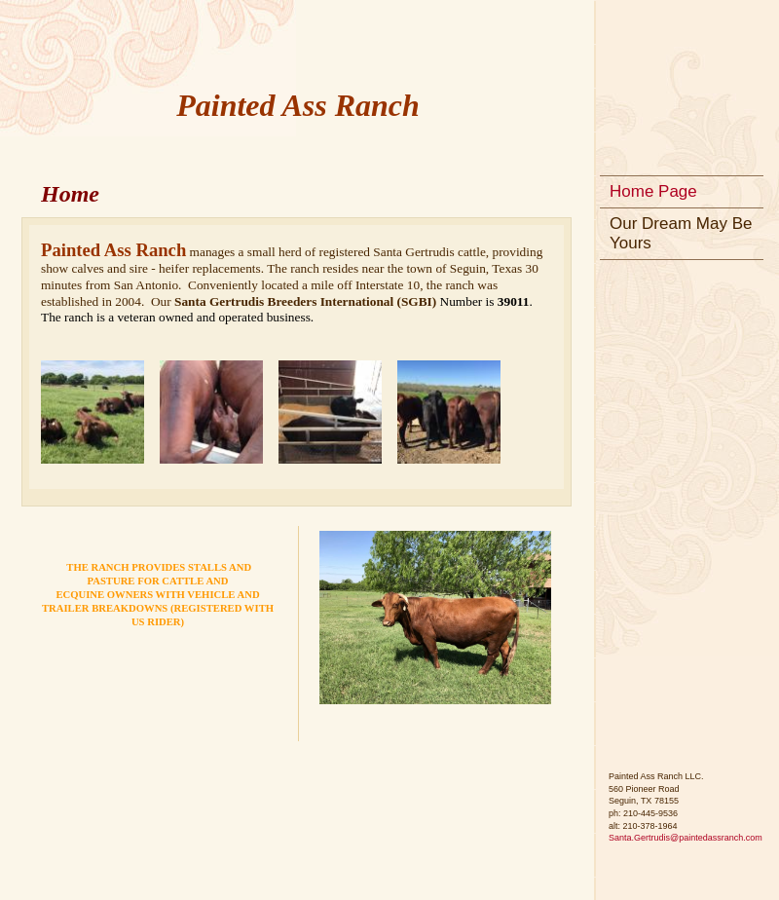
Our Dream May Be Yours (681, 233)
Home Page (653, 191)
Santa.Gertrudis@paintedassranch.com (685, 838)
